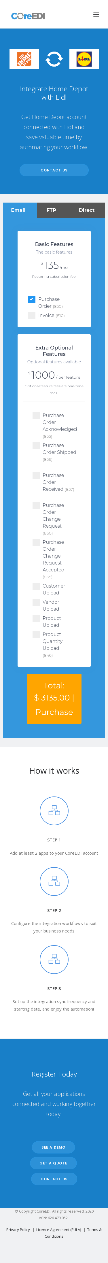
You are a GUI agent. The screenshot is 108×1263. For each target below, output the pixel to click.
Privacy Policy (18, 1229)
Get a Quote (53, 1163)
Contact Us (53, 170)
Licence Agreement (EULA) (58, 1229)
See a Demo (53, 1147)
